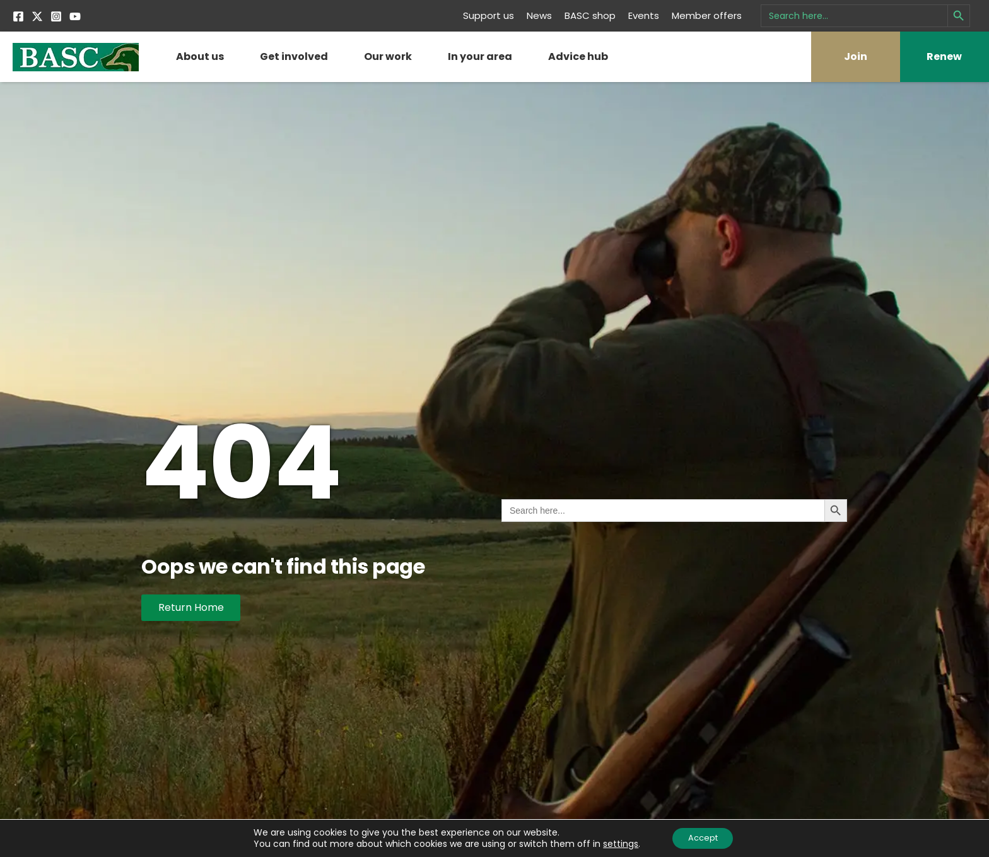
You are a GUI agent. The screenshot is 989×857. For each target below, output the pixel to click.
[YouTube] (75, 16)
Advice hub (578, 56)
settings (615, 843)
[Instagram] (56, 16)
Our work (388, 56)
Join (855, 56)
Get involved (294, 56)
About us (200, 56)
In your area (480, 56)
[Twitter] (37, 16)
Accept (703, 837)
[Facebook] (18, 16)
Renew (944, 56)
